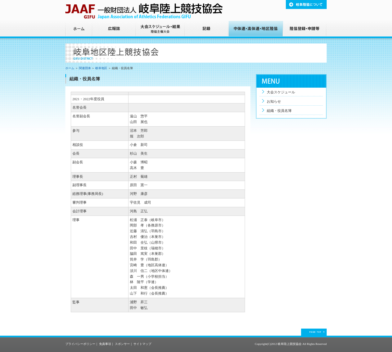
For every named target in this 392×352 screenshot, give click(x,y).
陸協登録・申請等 (305, 29)
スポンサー (122, 343)
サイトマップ (142, 343)
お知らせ (274, 101)
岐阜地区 (101, 68)
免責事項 (105, 343)
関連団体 (85, 68)
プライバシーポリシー (80, 343)
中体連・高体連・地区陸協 (256, 29)
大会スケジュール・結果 (160, 29)
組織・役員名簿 (279, 111)
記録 (207, 29)
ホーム (79, 29)
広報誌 (114, 29)
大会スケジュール (281, 92)
